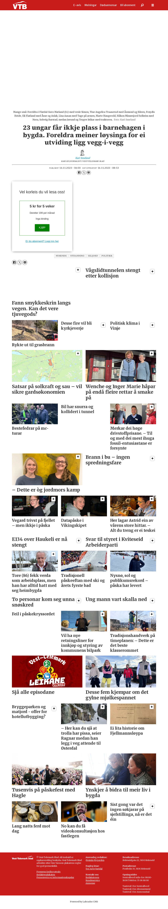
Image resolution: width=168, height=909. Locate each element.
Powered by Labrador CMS (84, 904)
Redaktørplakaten (45, 877)
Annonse (90, 886)
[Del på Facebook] (79, 175)
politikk (107, 259)
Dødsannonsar (108, 5)
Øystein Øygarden (95, 863)
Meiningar (90, 5)
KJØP (42, 230)
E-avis (77, 5)
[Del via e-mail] (88, 175)
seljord (93, 259)
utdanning (77, 259)
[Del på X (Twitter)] (84, 175)
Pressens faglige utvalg (48, 874)
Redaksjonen (92, 880)
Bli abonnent (127, 5)
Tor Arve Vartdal (94, 871)
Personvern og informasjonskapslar (55, 880)
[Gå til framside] (20, 5)
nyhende (61, 259)
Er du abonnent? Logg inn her (42, 244)
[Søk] (142, 5)
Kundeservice (93, 883)
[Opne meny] (153, 5)
